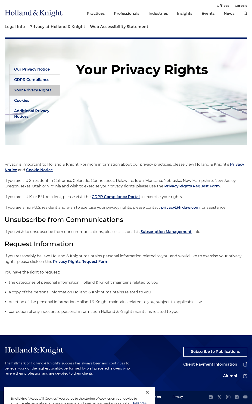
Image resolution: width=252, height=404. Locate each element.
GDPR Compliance (32, 80)
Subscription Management (166, 232)
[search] (245, 13)
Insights (184, 13)
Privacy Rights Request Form (192, 186)
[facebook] (237, 397)
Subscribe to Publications (215, 351)
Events (208, 13)
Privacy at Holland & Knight (57, 27)
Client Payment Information (210, 364)
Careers (241, 5)
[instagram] (228, 397)
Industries (158, 13)
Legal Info (15, 27)
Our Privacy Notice (32, 69)
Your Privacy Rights (32, 90)
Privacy (177, 396)
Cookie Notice (39, 170)
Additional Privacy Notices (31, 114)
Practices (96, 13)
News (229, 13)
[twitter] (219, 397)
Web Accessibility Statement (119, 27)
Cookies (21, 100)
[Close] (147, 397)
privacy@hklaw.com (180, 207)
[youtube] (245, 397)
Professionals (126, 13)
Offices (223, 5)
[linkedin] (211, 397)
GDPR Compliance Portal (116, 197)
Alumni (230, 376)
